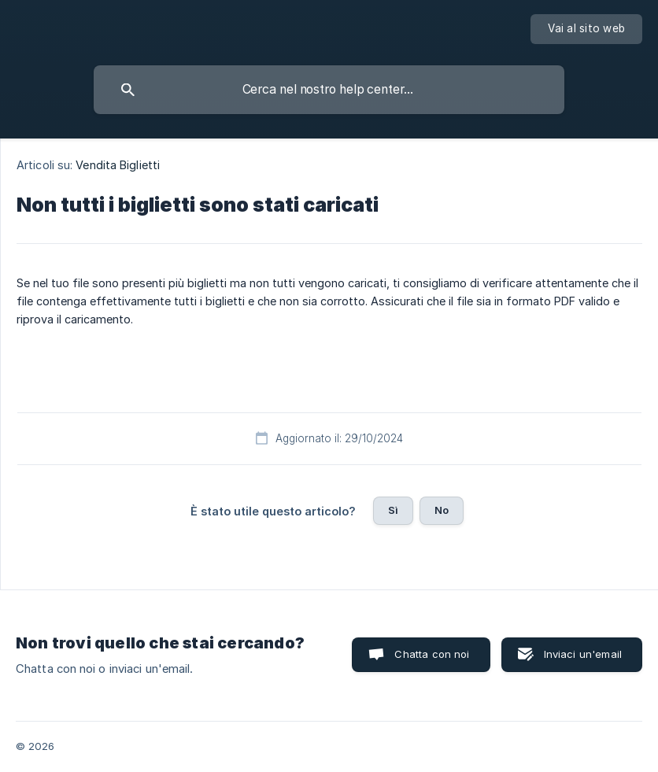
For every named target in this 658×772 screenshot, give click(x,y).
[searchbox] (329, 89)
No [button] (441, 510)
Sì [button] (393, 510)
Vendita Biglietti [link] (118, 165)
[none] (586, 29)
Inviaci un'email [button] (583, 654)
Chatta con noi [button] (431, 654)
